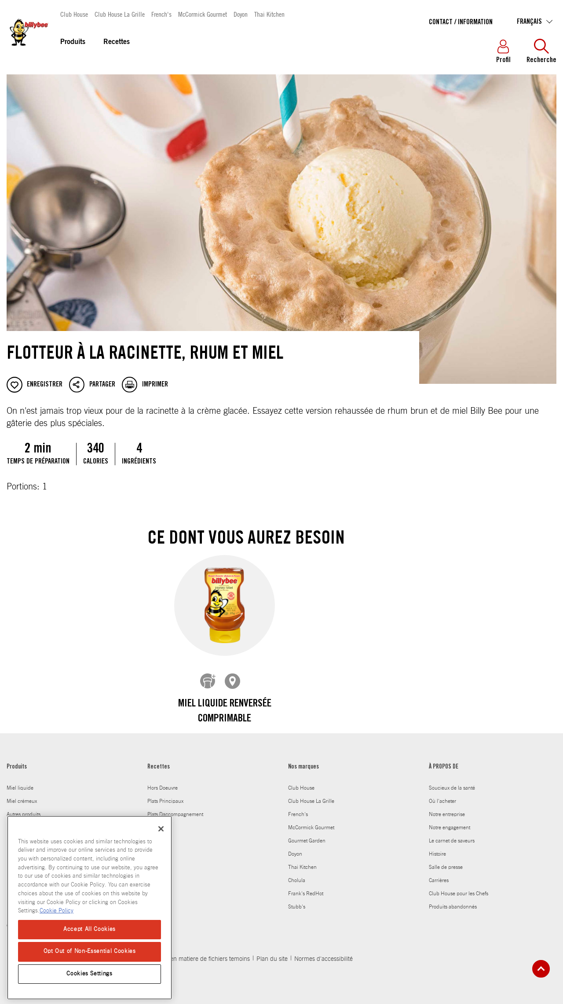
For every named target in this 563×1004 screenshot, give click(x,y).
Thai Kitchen (269, 14)
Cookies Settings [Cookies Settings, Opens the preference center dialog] (89, 974)
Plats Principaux (165, 794)
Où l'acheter (442, 794)
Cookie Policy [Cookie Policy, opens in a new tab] (56, 911)
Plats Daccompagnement (175, 807)
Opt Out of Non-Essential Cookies (90, 951)
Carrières (439, 873)
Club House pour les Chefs (458, 887)
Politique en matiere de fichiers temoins (198, 952)
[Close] (161, 829)
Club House (74, 14)
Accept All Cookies (89, 929)
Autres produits (23, 807)
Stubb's (296, 900)
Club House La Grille (120, 14)
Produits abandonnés (453, 900)
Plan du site (272, 952)
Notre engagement (449, 821)
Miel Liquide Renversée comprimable (224, 711)
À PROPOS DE (443, 761)
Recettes (116, 42)
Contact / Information (461, 22)
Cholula (296, 873)
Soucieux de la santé (452, 781)
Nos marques (303, 761)
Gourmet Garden (306, 834)
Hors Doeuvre (162, 781)
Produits (72, 42)
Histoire (437, 847)
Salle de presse (446, 860)
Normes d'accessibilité (323, 952)
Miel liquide (20, 781)
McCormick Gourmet (202, 14)
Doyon (241, 14)
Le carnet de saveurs (452, 834)
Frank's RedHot (305, 887)
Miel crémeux (22, 794)
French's (161, 14)
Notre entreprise (447, 807)
